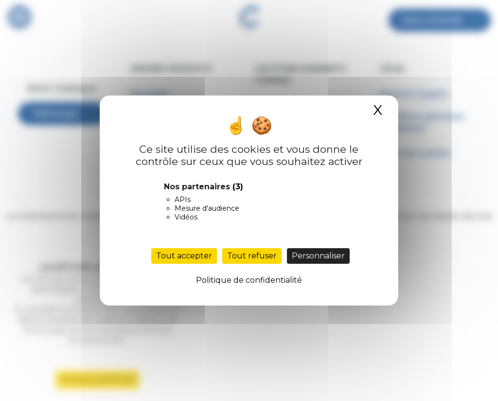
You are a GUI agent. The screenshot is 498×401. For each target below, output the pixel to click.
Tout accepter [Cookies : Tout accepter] (184, 255)
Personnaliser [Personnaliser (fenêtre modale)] (318, 255)
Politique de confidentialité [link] (249, 280)
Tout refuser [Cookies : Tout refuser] (252, 255)
